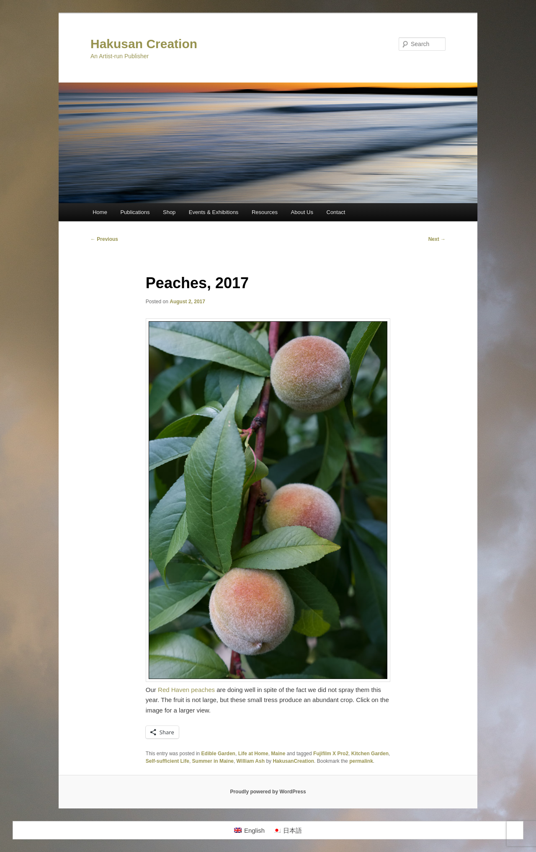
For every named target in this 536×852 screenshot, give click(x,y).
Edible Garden (218, 753)
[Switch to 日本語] (287, 830)
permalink (361, 761)
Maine (278, 753)
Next (437, 239)
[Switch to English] (249, 830)
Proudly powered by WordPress (268, 792)
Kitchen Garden (370, 753)
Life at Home (253, 753)
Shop (169, 212)
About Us (302, 212)
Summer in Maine (213, 761)
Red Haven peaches (186, 689)
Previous (104, 239)
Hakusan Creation (143, 44)
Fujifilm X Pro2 (330, 753)
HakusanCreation (293, 761)
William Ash (251, 761)
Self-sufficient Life (167, 761)
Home (100, 212)
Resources (265, 212)
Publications (134, 212)
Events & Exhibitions (214, 212)
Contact (336, 212)
